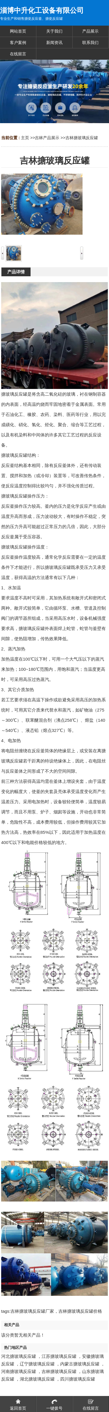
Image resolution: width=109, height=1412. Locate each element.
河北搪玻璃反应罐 (18, 1356)
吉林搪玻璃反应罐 (81, 137)
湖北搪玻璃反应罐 (37, 1378)
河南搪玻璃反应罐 (18, 1371)
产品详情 (16, 271)
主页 (25, 137)
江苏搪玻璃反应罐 (59, 1356)
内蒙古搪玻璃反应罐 (79, 1363)
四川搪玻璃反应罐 (77, 1378)
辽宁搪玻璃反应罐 (37, 1363)
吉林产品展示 (47, 137)
